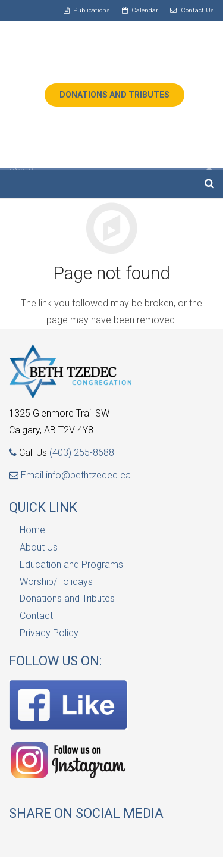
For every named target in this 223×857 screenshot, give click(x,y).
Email (27, 475)
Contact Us (197, 10)
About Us (39, 547)
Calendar (144, 10)
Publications (91, 10)
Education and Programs (71, 564)
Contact (36, 615)
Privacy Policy (49, 633)
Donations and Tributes (67, 598)
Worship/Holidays (56, 581)
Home (32, 530)
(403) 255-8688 (81, 452)
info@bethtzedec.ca (88, 475)
